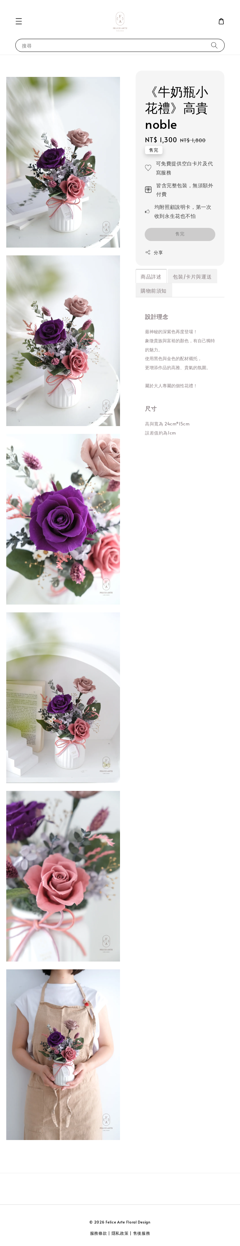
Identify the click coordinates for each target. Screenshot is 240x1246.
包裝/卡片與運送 (192, 276)
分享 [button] (154, 252)
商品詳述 (151, 276)
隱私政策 (120, 1233)
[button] (19, 21)
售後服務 (141, 1233)
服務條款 (98, 1233)
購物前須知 (154, 290)
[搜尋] (214, 45)
